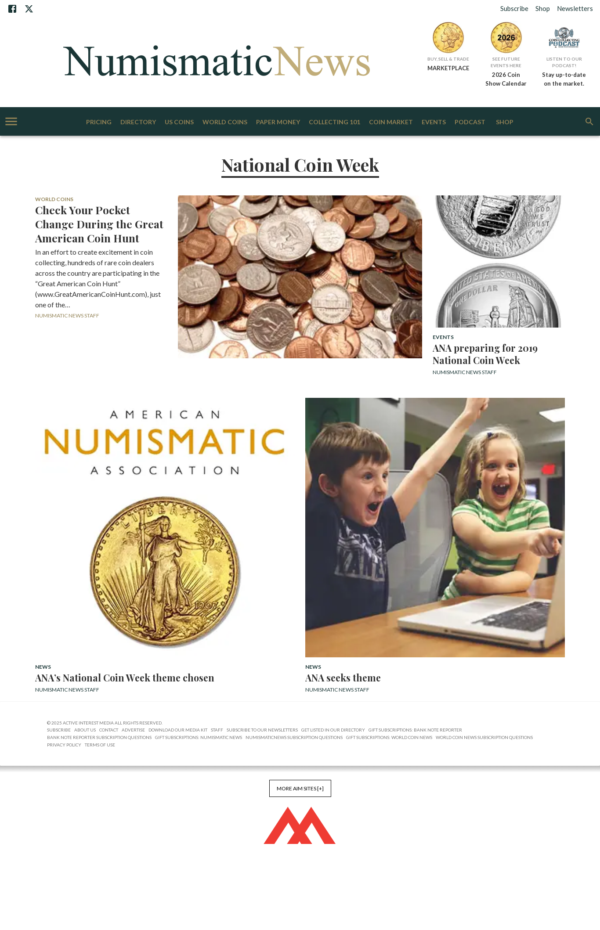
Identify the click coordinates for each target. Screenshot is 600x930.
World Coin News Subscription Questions (484, 737)
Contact (108, 729)
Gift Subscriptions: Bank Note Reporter (415, 729)
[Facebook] (12, 9)
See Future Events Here (506, 62)
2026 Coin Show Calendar (506, 79)
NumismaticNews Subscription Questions (294, 737)
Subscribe (514, 8)
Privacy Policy (64, 744)
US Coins (179, 122)
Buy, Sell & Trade (448, 58)
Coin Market (390, 122)
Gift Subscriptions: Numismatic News (198, 737)
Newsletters (575, 8)
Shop (542, 8)
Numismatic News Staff (67, 315)
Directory (138, 122)
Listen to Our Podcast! (564, 62)
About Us (85, 729)
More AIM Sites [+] (300, 788)
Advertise (133, 729)
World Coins (225, 122)
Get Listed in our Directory (333, 729)
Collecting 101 (334, 122)
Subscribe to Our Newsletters (262, 729)
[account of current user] (11, 121)
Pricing (99, 122)
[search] (589, 121)
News (43, 666)
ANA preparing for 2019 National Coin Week (485, 354)
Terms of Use (100, 744)
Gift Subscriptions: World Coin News (389, 737)
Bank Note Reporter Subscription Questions (99, 737)
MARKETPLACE (448, 68)
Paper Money (278, 122)
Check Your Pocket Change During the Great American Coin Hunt (99, 224)
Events (433, 122)
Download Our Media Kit (177, 729)
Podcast (470, 122)
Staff (217, 729)
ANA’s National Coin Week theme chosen (124, 677)
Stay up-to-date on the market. (564, 79)
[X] (29, 9)
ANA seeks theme (343, 677)
